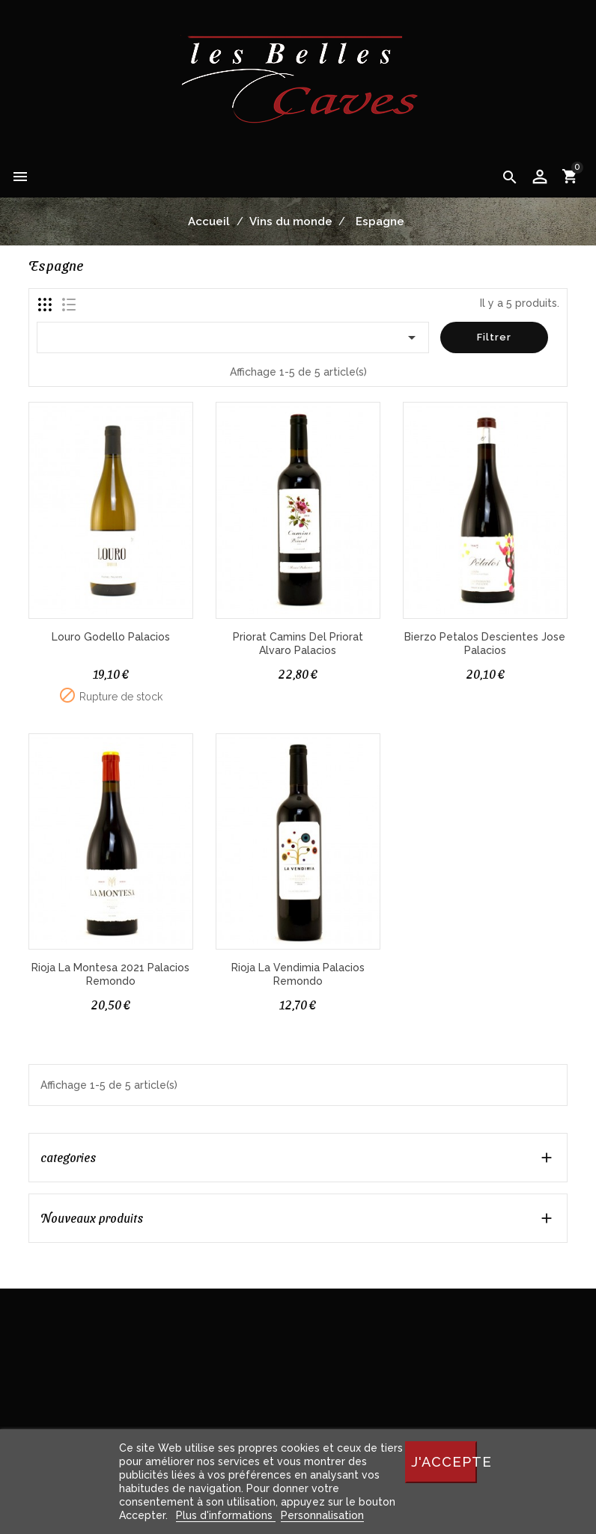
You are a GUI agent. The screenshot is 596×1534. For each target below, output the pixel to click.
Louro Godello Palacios (111, 637)
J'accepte (444, 1462)
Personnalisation (322, 1515)
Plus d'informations (226, 1515)
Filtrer (494, 337)
